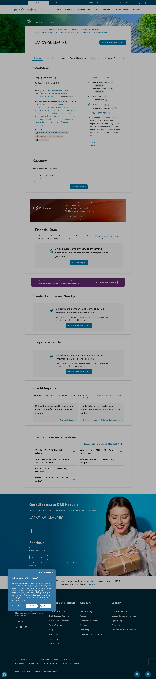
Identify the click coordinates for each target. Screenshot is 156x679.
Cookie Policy (21, 600)
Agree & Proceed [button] (45, 606)
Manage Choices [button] (17, 606)
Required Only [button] (31, 606)
